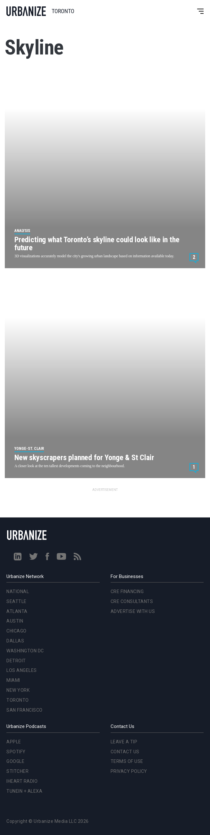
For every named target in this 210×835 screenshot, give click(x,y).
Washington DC (25, 650)
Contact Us (125, 751)
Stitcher (17, 771)
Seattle (16, 601)
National (17, 591)
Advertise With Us (133, 611)
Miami (13, 680)
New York (17, 690)
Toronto (17, 700)
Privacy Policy (129, 771)
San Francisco (24, 710)
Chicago (16, 630)
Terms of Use (127, 761)
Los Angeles (21, 670)
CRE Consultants (132, 601)
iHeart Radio (22, 781)
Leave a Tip (124, 741)
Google (15, 761)
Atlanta (17, 611)
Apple (13, 741)
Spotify (16, 751)
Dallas (15, 640)
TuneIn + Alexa (24, 791)
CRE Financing (127, 591)
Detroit (16, 660)
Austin (14, 621)
